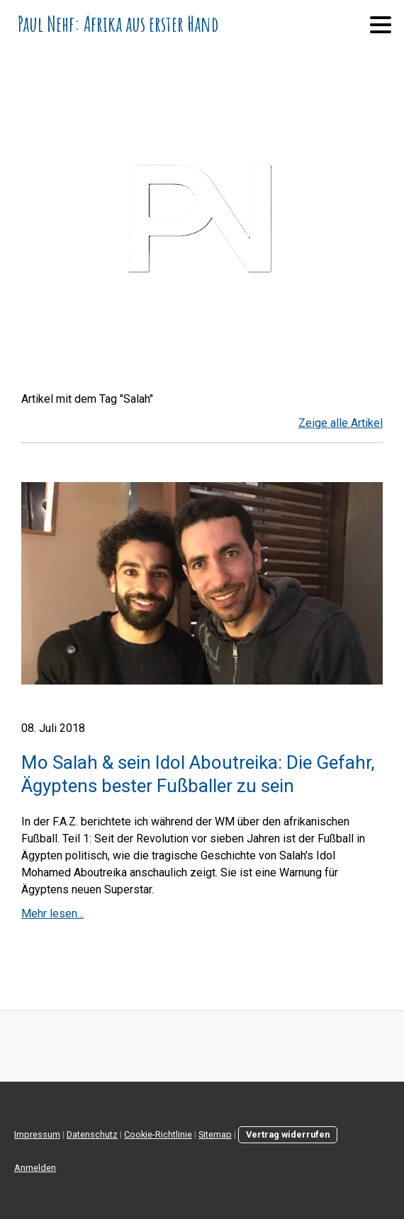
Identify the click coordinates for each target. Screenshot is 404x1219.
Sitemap (215, 1134)
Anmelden (35, 1167)
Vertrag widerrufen (288, 1134)
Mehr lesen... (52, 913)
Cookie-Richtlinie (158, 1134)
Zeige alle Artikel (340, 423)
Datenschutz (92, 1134)
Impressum (37, 1134)
